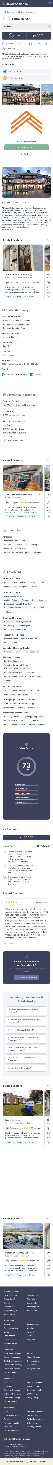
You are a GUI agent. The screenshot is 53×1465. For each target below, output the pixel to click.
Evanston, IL (32, 1303)
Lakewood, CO (33, 1295)
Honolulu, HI (32, 1310)
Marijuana (31, 1340)
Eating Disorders (33, 1369)
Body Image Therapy (35, 1382)
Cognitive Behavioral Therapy (12, 1390)
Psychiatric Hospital (11, 1423)
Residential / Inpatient (35, 1411)
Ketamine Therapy (26, 703)
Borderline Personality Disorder (17, 604)
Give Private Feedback (26, 977)
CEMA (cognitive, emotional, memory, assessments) (34, 1386)
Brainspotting (9, 1386)
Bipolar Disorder (39, 600)
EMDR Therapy (33, 1394)
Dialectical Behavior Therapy (11, 1394)
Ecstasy (7, 1332)
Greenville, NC (9, 1299)
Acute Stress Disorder (12, 1353)
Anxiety (30, 1353)
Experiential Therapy (12, 1398)
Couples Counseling (35, 1390)
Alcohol (7, 582)
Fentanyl (7, 587)
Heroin (29, 1336)
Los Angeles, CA (10, 1295)
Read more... (10, 944)
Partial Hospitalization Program (16, 324)
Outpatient (8, 1419)
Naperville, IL (32, 1299)
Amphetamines (20, 582)
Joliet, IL (7, 1303)
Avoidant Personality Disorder (12, 1357)
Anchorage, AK (33, 1307)
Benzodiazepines (11, 1328)
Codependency (33, 1361)
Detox (5, 320)
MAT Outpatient (33, 1415)
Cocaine (33, 582)
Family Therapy (33, 1398)
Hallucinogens (9, 1336)
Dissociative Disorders (12, 1369)
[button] (26, 1011)
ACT (5, 1382)
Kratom (6, 1340)
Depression (39, 608)
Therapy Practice (34, 1427)
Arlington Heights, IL (11, 1310)
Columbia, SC (9, 1307)
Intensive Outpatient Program (15, 328)
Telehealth (8, 1427)
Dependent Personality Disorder (13, 1365)
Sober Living (32, 1423)
